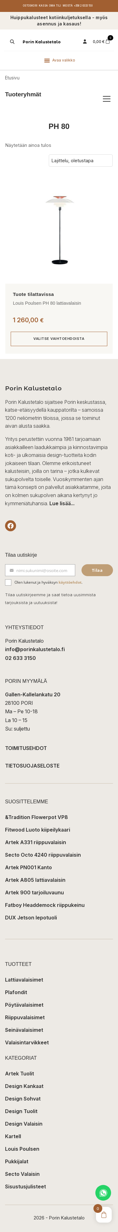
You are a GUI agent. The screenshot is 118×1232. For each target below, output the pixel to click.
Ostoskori (30, 5)
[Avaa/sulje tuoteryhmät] (106, 99)
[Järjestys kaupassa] (81, 160)
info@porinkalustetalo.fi (35, 649)
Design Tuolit (21, 1111)
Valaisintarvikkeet (27, 1042)
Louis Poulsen (22, 1149)
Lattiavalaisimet (24, 980)
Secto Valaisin (22, 1174)
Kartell (13, 1136)
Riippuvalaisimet (25, 1017)
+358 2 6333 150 (83, 5)
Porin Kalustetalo (42, 42)
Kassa (43, 5)
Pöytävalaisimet (24, 1005)
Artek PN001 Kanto (28, 867)
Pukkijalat (16, 1161)
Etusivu (12, 77)
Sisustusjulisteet (25, 1186)
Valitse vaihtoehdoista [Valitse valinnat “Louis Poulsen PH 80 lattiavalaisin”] (58, 338)
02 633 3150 (20, 658)
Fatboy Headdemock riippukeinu (45, 905)
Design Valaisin (23, 1124)
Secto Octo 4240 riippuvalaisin (43, 855)
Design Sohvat (23, 1098)
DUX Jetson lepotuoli (31, 917)
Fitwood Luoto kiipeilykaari (37, 830)
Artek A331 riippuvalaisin (35, 842)
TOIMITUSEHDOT (26, 748)
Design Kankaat (24, 1086)
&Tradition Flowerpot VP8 (36, 817)
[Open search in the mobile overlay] (12, 41)
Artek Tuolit (19, 1073)
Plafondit (16, 992)
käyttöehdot (70, 582)
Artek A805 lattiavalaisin (35, 880)
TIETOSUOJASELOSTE (32, 766)
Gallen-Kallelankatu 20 (32, 694)
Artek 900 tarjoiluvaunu (34, 892)
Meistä (68, 5)
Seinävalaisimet (24, 1030)
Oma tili (55, 5)
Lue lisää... (62, 503)
